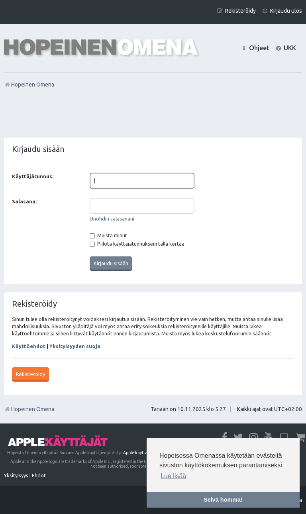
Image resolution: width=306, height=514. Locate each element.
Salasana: (24, 201)
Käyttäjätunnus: (32, 176)
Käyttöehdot (28, 346)
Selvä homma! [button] (223, 499)
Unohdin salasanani (112, 218)
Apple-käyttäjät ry (140, 452)
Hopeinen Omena (29, 409)
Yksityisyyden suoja (74, 346)
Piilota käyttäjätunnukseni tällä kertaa (137, 243)
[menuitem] (282, 11)
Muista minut (108, 235)
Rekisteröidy (30, 374)
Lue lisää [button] (173, 476)
